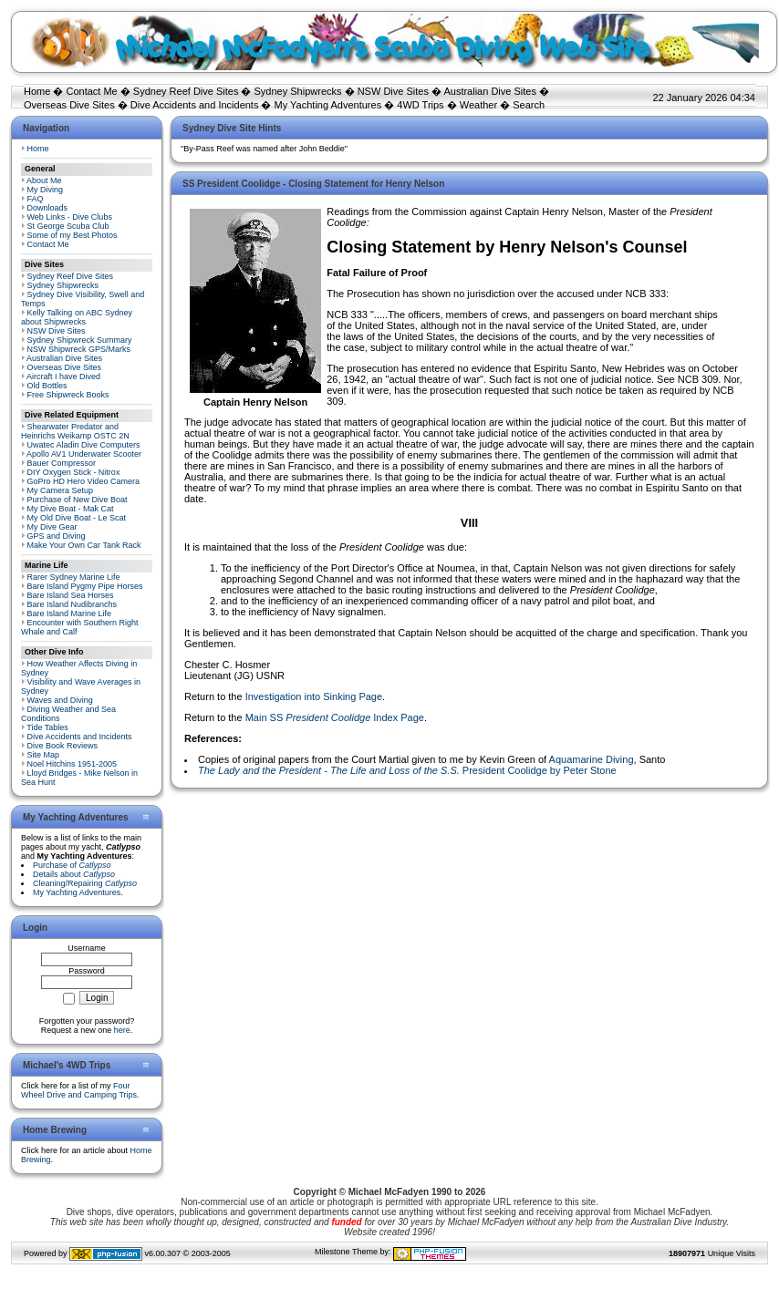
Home (37, 91)
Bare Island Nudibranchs (72, 604)
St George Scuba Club (68, 226)
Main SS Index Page (334, 717)
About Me (44, 180)
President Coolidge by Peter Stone (407, 770)
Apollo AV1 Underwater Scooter (83, 454)
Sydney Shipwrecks (298, 91)
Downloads (47, 207)
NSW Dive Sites (393, 91)
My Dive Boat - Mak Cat (70, 508)
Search (529, 104)
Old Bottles (47, 385)
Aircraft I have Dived (63, 376)
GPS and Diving (56, 536)
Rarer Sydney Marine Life (73, 577)
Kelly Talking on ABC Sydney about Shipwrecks (76, 317)
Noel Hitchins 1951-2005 (72, 763)
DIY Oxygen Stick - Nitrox (73, 472)
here (122, 1030)
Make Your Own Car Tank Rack (84, 545)
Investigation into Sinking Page (313, 696)
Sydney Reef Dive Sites (186, 91)
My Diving (45, 189)
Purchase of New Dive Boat (77, 499)
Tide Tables (47, 727)
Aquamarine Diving (591, 759)
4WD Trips (420, 104)
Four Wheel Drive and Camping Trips (79, 1090)
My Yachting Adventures (328, 104)
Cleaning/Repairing (85, 883)
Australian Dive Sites (489, 91)
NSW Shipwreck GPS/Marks (79, 349)
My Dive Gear (52, 526)
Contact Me (91, 91)
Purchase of (72, 865)
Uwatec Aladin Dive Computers (83, 444)
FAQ (35, 198)
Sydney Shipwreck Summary (79, 340)
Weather (478, 104)
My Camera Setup (60, 490)
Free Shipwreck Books (68, 394)
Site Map (43, 754)
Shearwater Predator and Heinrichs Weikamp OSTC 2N (75, 431)
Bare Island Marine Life (69, 613)
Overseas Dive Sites (69, 104)
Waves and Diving (60, 700)
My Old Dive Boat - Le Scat (77, 517)
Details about (74, 874)
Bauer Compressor (62, 463)
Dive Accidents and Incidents (194, 104)
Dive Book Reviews (63, 745)
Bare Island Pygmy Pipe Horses (85, 586)
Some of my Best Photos (72, 235)
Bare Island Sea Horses (70, 595)
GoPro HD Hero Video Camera (83, 481)
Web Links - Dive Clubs (69, 217)
